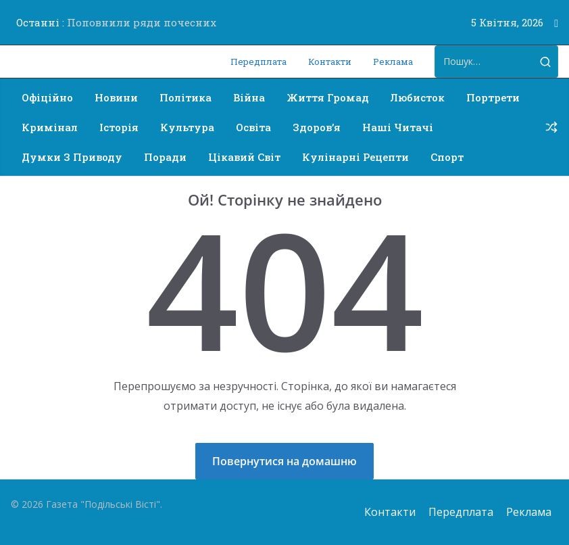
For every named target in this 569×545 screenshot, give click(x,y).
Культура (187, 127)
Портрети (493, 97)
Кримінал (50, 127)
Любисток (418, 97)
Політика (185, 97)
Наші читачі (397, 127)
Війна (249, 97)
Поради (165, 157)
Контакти (329, 61)
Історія (119, 127)
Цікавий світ (244, 157)
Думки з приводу (72, 157)
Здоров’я (317, 127)
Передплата (258, 61)
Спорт (447, 157)
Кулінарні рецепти (355, 157)
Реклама (393, 61)
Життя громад (328, 97)
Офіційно (47, 97)
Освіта (253, 127)
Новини (116, 97)
